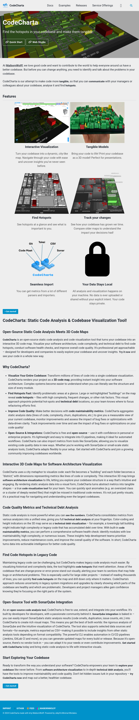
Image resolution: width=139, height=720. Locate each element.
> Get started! (11, 312)
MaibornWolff (46, 708)
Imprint (7, 708)
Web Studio (39, 42)
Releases (81, 5)
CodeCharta (17, 5)
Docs (50, 5)
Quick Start (14, 42)
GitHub (19, 708)
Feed (30, 708)
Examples (64, 5)
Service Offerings (102, 5)
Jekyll (57, 713)
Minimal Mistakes (69, 713)
